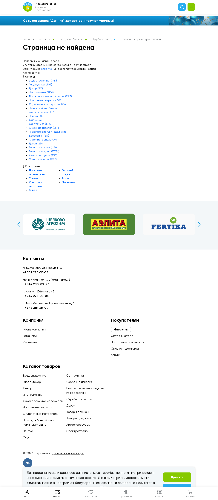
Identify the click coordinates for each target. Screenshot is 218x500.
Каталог (47, 39)
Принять (177, 477)
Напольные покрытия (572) (45, 100)
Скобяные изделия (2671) (44, 127)
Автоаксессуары (78, 424)
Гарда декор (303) (40, 84)
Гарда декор (32, 382)
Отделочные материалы (41, 414)
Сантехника (75, 375)
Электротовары (78, 431)
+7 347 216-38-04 (35, 307)
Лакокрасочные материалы (43, 401)
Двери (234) (36, 143)
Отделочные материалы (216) (47, 104)
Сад (26, 437)
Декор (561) (36, 88)
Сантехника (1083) (40, 123)
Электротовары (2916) (43, 159)
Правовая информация (68, 453)
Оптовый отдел (122, 336)
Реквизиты (30, 342)
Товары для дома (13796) (44, 151)
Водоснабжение (73, 39)
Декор (27, 388)
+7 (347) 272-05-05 (45, 4)
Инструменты (32, 394)
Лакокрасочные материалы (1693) (50, 96)
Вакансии (30, 336)
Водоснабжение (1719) (43, 80)
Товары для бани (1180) (43, 147)
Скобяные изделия (79, 382)
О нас (33, 190)
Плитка (28, 431)
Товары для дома (78, 418)
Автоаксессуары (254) (43, 155)
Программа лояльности (127, 342)
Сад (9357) (35, 119)
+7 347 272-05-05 (36, 296)
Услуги (33, 178)
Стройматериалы (79, 399)
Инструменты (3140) (41, 92)
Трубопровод (104, 39)
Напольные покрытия (38, 407)
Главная (28, 39)
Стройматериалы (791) (43, 139)
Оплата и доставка (125, 348)
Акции (66, 178)
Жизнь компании (34, 329)
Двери (70, 405)
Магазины (68, 182)
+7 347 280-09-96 (36, 284)
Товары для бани (78, 412)
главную (46, 68)
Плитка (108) (36, 115)
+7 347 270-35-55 (35, 272)
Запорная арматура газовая (141, 39)
